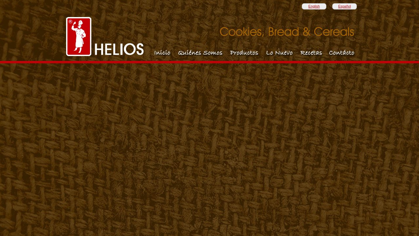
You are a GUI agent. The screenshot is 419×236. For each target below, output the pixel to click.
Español (344, 6)
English (314, 6)
